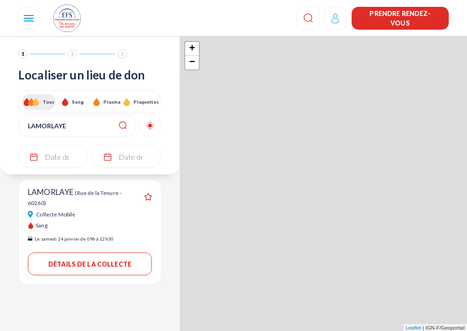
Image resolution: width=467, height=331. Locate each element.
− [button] (192, 62)
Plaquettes (146, 102)
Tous (49, 102)
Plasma (112, 102)
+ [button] (192, 49)
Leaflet (413, 328)
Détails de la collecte (89, 264)
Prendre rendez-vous (400, 18)
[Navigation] (28, 18)
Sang (78, 102)
